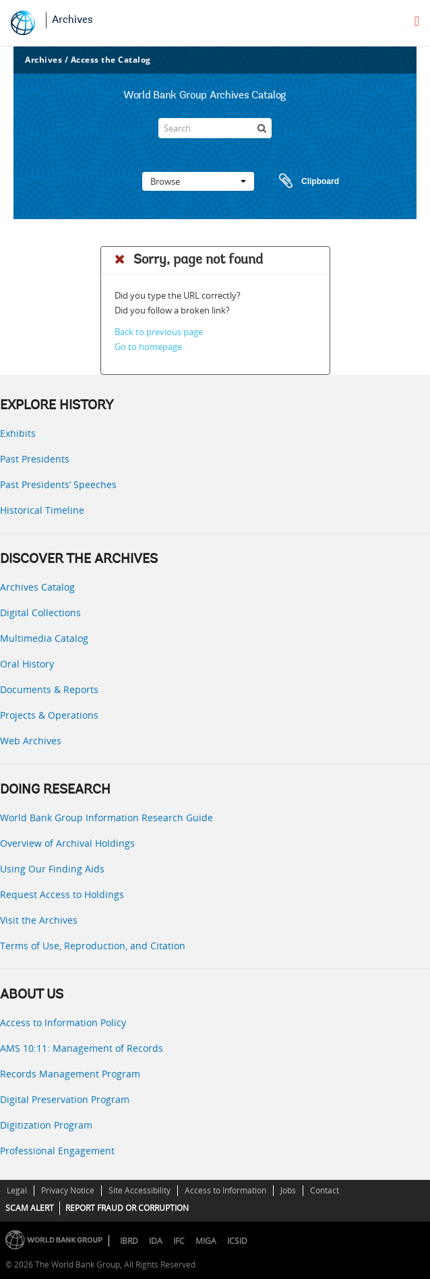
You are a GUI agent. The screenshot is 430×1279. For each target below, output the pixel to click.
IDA (155, 1241)
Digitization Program (46, 1125)
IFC (179, 1241)
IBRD (129, 1241)
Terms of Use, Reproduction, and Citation (92, 945)
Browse (198, 181)
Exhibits (18, 433)
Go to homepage (148, 346)
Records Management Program (70, 1073)
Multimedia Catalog (44, 638)
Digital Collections (40, 612)
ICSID (237, 1241)
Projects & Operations (49, 715)
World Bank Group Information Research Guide (106, 817)
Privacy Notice (67, 1190)
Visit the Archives (39, 920)
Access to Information (225, 1190)
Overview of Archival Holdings (67, 843)
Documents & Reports (49, 689)
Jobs (288, 1190)
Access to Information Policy (63, 1022)
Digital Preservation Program (64, 1099)
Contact (324, 1190)
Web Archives (30, 740)
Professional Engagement (57, 1150)
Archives (72, 20)
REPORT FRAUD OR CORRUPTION (127, 1208)
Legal (17, 1190)
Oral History (27, 663)
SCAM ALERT (29, 1208)
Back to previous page (159, 332)
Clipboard (302, 181)
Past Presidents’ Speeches (58, 484)
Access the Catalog (111, 59)
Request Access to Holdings (62, 894)
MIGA (205, 1241)
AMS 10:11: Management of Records (81, 1048)
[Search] (215, 128)
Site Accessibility (140, 1190)
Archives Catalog (37, 587)
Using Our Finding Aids (52, 868)
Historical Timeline (42, 510)
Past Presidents (34, 458)
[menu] (417, 21)
